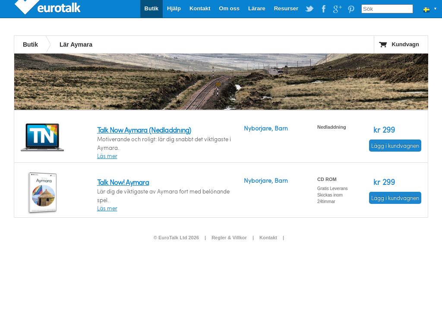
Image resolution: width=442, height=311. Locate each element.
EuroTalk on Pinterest (351, 9)
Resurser (286, 8)
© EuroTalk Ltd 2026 (176, 237)
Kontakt (199, 8)
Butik (152, 8)
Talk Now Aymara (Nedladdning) (144, 129)
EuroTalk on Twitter (309, 9)
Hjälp (174, 8)
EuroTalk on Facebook (323, 9)
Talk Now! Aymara (123, 182)
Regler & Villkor (229, 237)
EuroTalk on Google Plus (337, 9)
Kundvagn (405, 44)
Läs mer (107, 156)
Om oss (229, 8)
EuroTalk (48, 8)
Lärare (256, 8)
